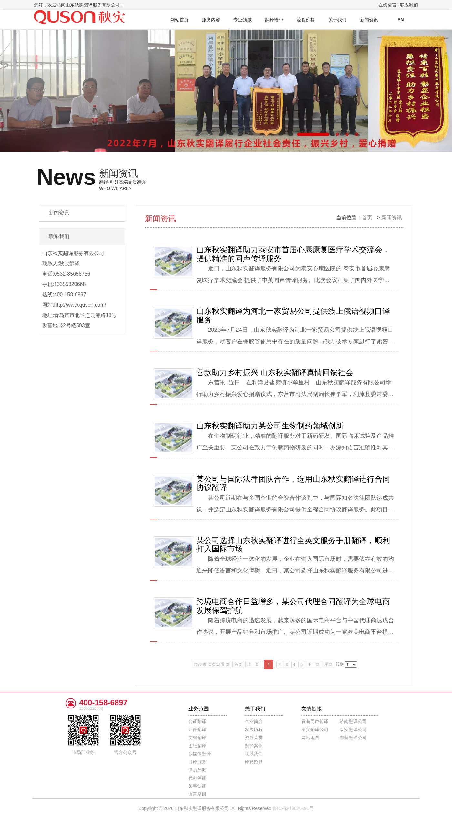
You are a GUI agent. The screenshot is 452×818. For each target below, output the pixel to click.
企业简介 (254, 721)
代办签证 (197, 778)
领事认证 (197, 786)
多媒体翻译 (199, 753)
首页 (367, 217)
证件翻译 (197, 729)
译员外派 (197, 769)
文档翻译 (197, 737)
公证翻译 (197, 721)
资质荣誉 (254, 737)
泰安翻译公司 (314, 729)
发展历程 (254, 729)
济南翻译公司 (353, 721)
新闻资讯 (391, 217)
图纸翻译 (197, 745)
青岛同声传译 (314, 721)
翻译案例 (254, 745)
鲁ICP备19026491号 (293, 808)
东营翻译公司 (353, 737)
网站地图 (310, 737)
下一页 (313, 664)
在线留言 (387, 4)
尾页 (328, 664)
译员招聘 (254, 761)
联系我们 (409, 4)
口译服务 (197, 761)
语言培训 (197, 794)
